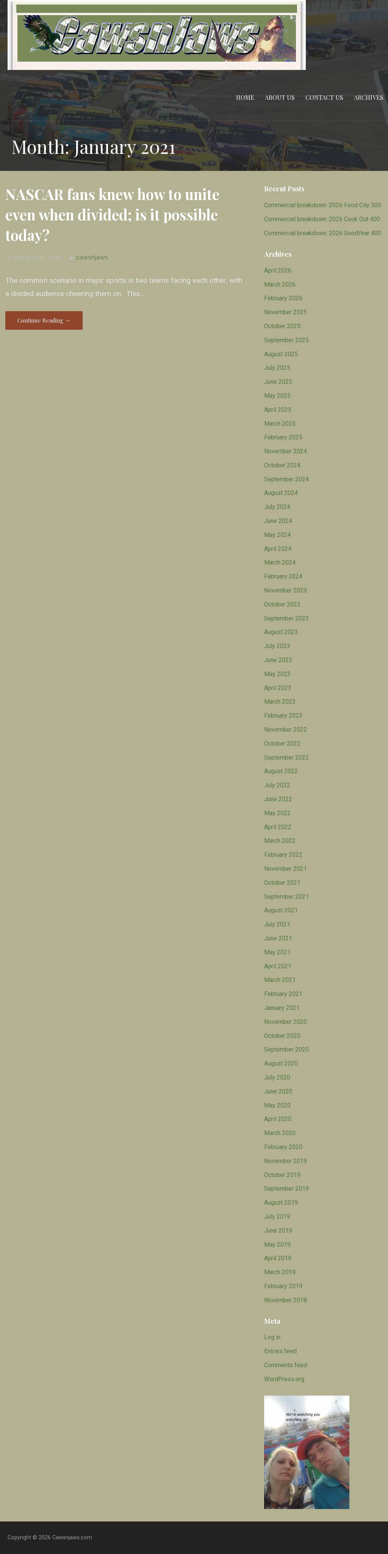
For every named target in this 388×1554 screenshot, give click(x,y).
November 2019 (285, 1161)
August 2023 (281, 632)
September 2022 (286, 757)
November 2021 (285, 868)
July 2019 (277, 1216)
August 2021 (281, 910)
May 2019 (277, 1244)
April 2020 (277, 1119)
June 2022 (278, 799)
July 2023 (277, 646)
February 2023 (283, 715)
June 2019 (278, 1230)
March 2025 (280, 423)
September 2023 (286, 618)
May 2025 (277, 395)
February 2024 (283, 576)
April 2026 (277, 270)
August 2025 (281, 354)
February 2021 (283, 993)
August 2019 (281, 1202)
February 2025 (283, 437)
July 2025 (277, 367)
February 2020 (283, 1147)
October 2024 (282, 465)
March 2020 (280, 1133)
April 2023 (277, 688)
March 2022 (280, 840)
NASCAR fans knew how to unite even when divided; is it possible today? (112, 214)
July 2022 (277, 785)
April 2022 (277, 827)
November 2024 (285, 451)
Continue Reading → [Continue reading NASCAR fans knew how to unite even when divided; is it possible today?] (43, 320)
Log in (272, 1337)
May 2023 (277, 674)
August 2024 (281, 492)
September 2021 (286, 896)
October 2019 (282, 1175)
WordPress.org (284, 1379)
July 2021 (277, 924)
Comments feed (285, 1365)
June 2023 (278, 660)
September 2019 (286, 1188)
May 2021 (277, 952)
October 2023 (282, 604)
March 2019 (280, 1272)
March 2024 (280, 562)
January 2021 (282, 1007)
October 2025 (282, 326)
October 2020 (282, 1035)
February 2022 (283, 854)
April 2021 (277, 966)
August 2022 (281, 771)
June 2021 (278, 938)
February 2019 (283, 1286)
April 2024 (277, 548)
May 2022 (277, 813)
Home (245, 97)
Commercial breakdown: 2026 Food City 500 (322, 205)
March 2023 (280, 701)
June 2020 (278, 1091)
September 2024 (286, 479)
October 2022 (282, 743)
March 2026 (280, 284)
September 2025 (286, 340)
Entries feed (280, 1351)
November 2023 (285, 590)
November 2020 (285, 1021)
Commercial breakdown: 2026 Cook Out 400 (322, 219)
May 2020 (277, 1105)
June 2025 (278, 381)
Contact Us (324, 97)
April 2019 (277, 1258)
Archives (368, 97)
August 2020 (281, 1063)
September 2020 (286, 1049)
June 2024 (278, 520)
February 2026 (283, 298)
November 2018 (285, 1300)
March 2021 (280, 979)
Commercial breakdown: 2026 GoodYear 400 (322, 233)
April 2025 (277, 409)
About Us (280, 97)
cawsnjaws (92, 257)
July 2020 (277, 1077)
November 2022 (285, 729)
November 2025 (285, 312)
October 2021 (282, 882)
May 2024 (277, 534)
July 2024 (277, 506)
